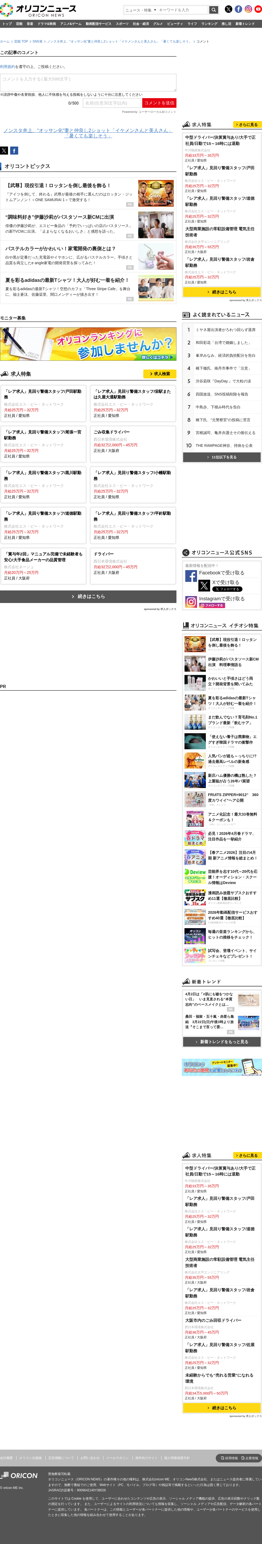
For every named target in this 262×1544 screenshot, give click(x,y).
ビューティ (175, 24)
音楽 (30, 24)
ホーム (5, 41)
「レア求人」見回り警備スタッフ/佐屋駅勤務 (220, 1347)
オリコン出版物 (30, 1458)
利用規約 (7, 66)
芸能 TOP (21, 41)
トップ (7, 24)
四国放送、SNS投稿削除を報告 (222, 394)
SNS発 (38, 41)
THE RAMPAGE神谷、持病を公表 (224, 445)
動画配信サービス (98, 24)
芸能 (19, 24)
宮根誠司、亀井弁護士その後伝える (226, 433)
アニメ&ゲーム (71, 24)
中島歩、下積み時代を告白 (218, 407)
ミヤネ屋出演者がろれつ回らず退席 (226, 330)
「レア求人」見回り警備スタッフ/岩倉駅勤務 (220, 262)
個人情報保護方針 (177, 1458)
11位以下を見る (221, 457)
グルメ (158, 24)
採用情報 (231, 1458)
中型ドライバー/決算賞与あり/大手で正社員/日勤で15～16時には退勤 (220, 140)
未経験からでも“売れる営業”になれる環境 (219, 1378)
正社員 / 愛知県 (43, 403)
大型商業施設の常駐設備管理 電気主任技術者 (220, 231)
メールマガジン (117, 1458)
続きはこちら (91, 596)
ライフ (192, 24)
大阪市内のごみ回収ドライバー (213, 1320)
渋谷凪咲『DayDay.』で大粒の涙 (223, 381)
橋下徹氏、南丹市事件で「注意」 (224, 368)
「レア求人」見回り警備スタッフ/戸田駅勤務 (220, 171)
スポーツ (122, 24)
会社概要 (6, 1458)
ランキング (209, 24)
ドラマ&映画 (46, 24)
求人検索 (162, 373)
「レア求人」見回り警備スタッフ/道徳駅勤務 (220, 201)
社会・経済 (141, 24)
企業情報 (251, 1458)
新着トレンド (245, 24)
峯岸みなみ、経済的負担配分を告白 (226, 355)
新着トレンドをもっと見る (222, 1041)
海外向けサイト (146, 1458)
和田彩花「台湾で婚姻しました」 (224, 342)
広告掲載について (61, 1458)
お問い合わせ (90, 1458)
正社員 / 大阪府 (133, 441)
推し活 (226, 24)
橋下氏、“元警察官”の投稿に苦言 (223, 420)
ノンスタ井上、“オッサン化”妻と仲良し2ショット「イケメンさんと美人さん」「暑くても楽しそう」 (119, 41)
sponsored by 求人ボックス (160, 609)
